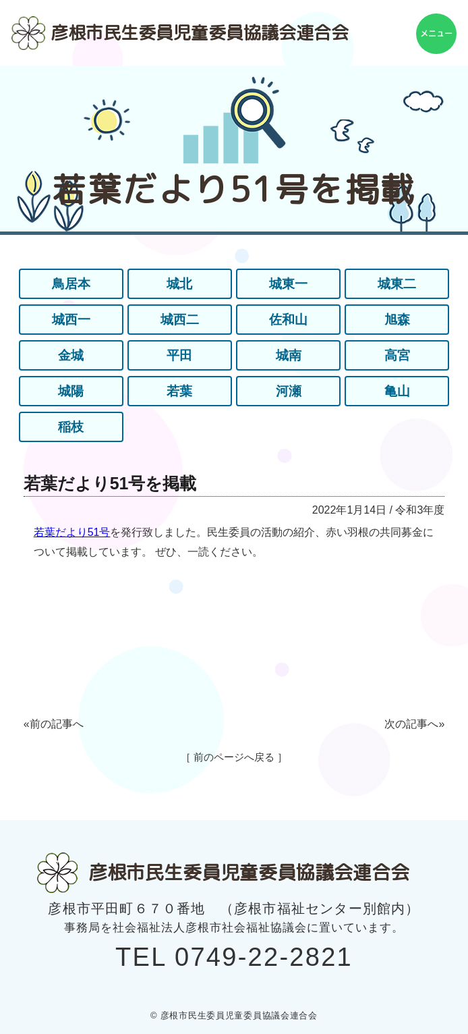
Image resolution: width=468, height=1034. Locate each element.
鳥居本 (71, 284)
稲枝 (70, 427)
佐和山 (288, 319)
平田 (179, 355)
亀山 (397, 391)
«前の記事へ (54, 724)
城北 (179, 284)
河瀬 (288, 391)
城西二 (179, 319)
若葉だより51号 (72, 532)
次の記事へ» (414, 724)
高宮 (397, 355)
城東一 (288, 284)
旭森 (397, 319)
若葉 (179, 391)
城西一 (71, 319)
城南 (288, 355)
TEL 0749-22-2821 (234, 957)
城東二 (397, 284)
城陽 (70, 391)
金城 (70, 355)
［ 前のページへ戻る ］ (234, 757)
